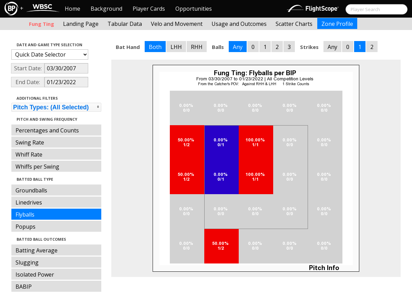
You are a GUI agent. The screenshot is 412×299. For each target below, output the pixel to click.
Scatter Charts (294, 24)
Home (72, 8)
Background (106, 8)
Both (155, 47)
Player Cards (149, 8)
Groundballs (31, 190)
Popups (25, 226)
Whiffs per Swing (37, 166)
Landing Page (81, 24)
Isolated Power (35, 274)
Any (238, 47)
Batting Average (37, 250)
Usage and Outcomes (239, 24)
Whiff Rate (29, 154)
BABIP (24, 286)
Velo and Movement (177, 24)
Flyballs (25, 214)
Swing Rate (30, 142)
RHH (197, 47)
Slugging (27, 262)
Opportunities (193, 8)
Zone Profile (337, 24)
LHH (176, 47)
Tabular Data (124, 24)
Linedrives (29, 202)
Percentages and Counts (47, 130)
